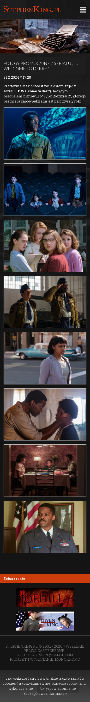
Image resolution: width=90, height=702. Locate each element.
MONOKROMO (67, 659)
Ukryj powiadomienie (58, 688)
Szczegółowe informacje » (45, 693)
